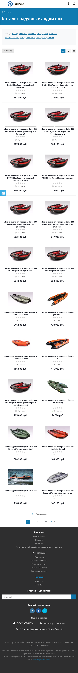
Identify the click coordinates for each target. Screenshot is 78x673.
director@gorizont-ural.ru (54, 623)
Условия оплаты (39, 564)
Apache (50, 37)
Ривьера (53, 33)
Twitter (44, 610)
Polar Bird (30, 37)
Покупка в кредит (39, 567)
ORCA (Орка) (41, 37)
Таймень (32, 33)
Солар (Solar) (42, 33)
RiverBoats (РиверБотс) (15, 37)
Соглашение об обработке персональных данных (39, 547)
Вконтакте (32, 610)
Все (50, 522)
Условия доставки (39, 560)
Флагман (23, 33)
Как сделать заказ (39, 571)
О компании (39, 536)
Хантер (15, 33)
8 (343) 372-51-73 (25, 623)
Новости (39, 540)
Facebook (38, 610)
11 (46, 521)
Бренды (39, 584)
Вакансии (39, 543)
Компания (39, 532)
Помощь (39, 577)
